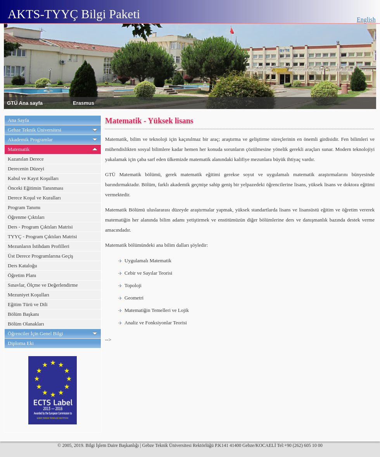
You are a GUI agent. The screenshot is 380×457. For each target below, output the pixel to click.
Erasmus (83, 102)
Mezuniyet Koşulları (28, 295)
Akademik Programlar (30, 139)
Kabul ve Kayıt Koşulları (33, 178)
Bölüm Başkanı (23, 314)
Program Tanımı (24, 207)
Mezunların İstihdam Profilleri (38, 246)
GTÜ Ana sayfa (25, 102)
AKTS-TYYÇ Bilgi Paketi (74, 14)
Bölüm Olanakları (26, 324)
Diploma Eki (21, 343)
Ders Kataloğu (22, 265)
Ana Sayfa (18, 120)
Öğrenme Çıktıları (26, 217)
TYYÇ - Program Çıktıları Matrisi (42, 236)
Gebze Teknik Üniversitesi (34, 130)
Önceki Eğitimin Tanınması (35, 188)
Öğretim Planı (22, 275)
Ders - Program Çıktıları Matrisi (40, 227)
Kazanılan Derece (26, 159)
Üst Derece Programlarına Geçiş (40, 256)
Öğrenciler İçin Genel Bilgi (35, 333)
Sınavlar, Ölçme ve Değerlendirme (43, 285)
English (366, 19)
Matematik (18, 149)
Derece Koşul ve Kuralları (34, 198)
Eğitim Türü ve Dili (28, 304)
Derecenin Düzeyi (26, 168)
